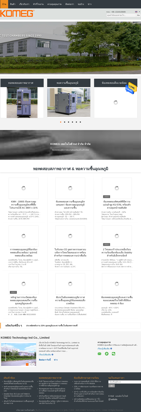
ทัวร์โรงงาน (38, 4)
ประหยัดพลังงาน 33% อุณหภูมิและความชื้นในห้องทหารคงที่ (51, 325)
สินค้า (12, 4)
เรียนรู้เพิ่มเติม (46, 355)
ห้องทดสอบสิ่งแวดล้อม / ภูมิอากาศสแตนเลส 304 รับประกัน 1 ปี (53, 402)
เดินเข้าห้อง (9, 378)
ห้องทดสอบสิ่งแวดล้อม (114, 83)
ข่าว (89, 4)
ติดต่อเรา (69, 4)
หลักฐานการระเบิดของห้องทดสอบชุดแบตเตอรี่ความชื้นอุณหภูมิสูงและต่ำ (23, 300)
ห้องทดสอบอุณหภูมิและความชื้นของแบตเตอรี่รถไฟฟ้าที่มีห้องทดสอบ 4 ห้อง (117, 300)
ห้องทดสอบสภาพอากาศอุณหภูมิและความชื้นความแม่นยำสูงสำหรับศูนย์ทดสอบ (52, 391)
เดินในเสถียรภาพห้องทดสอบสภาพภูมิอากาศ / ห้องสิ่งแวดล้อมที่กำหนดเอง (52, 397)
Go (138, 15)
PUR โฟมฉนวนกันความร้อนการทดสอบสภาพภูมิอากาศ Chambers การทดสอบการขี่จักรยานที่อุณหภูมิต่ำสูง (53, 383)
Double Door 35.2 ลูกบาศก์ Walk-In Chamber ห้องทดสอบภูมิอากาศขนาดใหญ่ (17, 396)
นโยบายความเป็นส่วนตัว (25, 410)
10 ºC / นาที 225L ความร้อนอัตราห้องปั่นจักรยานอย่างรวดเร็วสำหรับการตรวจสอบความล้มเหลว (89, 394)
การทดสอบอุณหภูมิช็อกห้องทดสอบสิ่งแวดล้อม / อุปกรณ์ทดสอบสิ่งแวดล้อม (23, 252)
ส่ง (112, 386)
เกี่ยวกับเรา (24, 4)
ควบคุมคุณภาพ (54, 4)
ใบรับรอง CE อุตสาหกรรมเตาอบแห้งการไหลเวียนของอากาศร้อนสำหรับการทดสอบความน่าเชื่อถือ (70, 252)
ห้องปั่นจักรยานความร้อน (86, 378)
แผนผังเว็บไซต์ (121, 396)
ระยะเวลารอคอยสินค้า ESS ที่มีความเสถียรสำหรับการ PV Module (87, 382)
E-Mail (111, 396)
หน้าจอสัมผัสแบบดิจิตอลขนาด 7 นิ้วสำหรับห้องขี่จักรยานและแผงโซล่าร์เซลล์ (88, 400)
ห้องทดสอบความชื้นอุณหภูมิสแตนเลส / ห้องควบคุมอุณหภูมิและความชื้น (70, 204)
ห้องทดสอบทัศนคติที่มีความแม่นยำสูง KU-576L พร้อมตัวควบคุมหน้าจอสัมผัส (117, 204)
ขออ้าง (81, 4)
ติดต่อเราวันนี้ (45, 360)
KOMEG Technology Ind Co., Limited (25, 337)
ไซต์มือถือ (112, 399)
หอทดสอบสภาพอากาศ (20, 83)
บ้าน (4, 4)
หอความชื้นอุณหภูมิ (67, 83)
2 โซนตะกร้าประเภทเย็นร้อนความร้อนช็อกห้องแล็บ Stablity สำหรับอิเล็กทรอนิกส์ (117, 252)
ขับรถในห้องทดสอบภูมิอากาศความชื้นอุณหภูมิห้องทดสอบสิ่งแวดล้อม (70, 300)
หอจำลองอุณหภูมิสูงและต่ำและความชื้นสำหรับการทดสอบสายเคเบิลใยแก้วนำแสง (18, 389)
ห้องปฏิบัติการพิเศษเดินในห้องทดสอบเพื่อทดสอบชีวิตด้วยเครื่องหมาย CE (19, 382)
